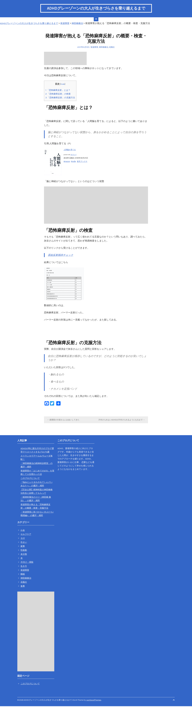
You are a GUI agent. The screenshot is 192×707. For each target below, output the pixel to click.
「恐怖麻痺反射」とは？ (58, 90)
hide (64, 85)
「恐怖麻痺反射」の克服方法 (61, 98)
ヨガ (23, 539)
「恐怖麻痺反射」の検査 (58, 94)
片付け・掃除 (27, 563)
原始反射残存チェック (61, 255)
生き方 (24, 566)
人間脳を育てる (70, 150)
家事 (23, 547)
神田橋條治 (103, 48)
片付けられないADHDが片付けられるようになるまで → (121, 420)
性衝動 (24, 551)
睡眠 (23, 574)
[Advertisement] (65, 59)
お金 (23, 531)
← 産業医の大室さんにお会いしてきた (63, 420)
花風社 (112, 48)
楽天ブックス (82, 162)
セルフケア (26, 535)
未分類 (24, 555)
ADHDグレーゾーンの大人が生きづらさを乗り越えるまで (96, 8)
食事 (23, 586)
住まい (24, 543)
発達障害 (94, 48)
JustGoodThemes (93, 701)
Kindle (73, 162)
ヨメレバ (73, 155)
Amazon (67, 162)
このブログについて (30, 479)
